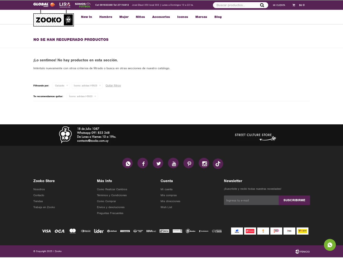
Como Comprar (106, 202)
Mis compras (169, 196)
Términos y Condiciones (112, 196)
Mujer (124, 17)
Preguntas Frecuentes (110, 214)
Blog (218, 17)
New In (86, 17)
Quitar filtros (113, 85)
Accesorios (161, 17)
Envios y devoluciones (111, 208)
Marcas (201, 17)
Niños (140, 17)
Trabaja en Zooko (44, 208)
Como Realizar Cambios (112, 190)
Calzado (59, 85)
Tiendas (38, 202)
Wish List (166, 208)
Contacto (38, 196)
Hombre (105, 17)
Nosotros (39, 190)
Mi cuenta (166, 190)
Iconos (182, 17)
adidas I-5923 (85, 85)
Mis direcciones (170, 202)
